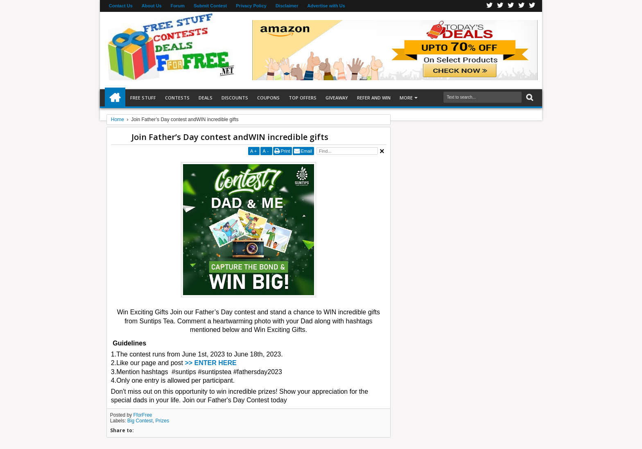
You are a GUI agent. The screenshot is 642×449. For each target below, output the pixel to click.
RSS (521, 6)
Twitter (500, 6)
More (406, 98)
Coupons (268, 98)
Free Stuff (143, 98)
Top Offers (302, 98)
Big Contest (140, 421)
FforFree (142, 415)
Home (115, 98)
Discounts (235, 98)
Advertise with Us (326, 5)
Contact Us (121, 5)
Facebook (489, 6)
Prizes (162, 421)
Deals (205, 98)
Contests (177, 98)
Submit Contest (210, 5)
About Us (152, 5)
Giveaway (337, 98)
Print (285, 151)
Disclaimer (287, 5)
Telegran (511, 6)
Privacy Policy (251, 5)
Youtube (532, 6)
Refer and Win (374, 98)
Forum (178, 5)
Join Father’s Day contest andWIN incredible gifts (229, 136)
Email (306, 151)
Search (529, 98)
